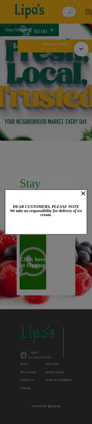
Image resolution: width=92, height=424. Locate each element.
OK (46, 226)
